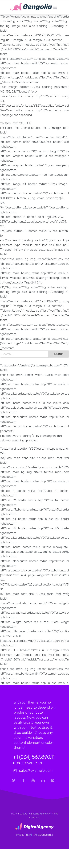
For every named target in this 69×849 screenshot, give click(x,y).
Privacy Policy (23, 835)
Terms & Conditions (42, 835)
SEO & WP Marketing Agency (32, 813)
